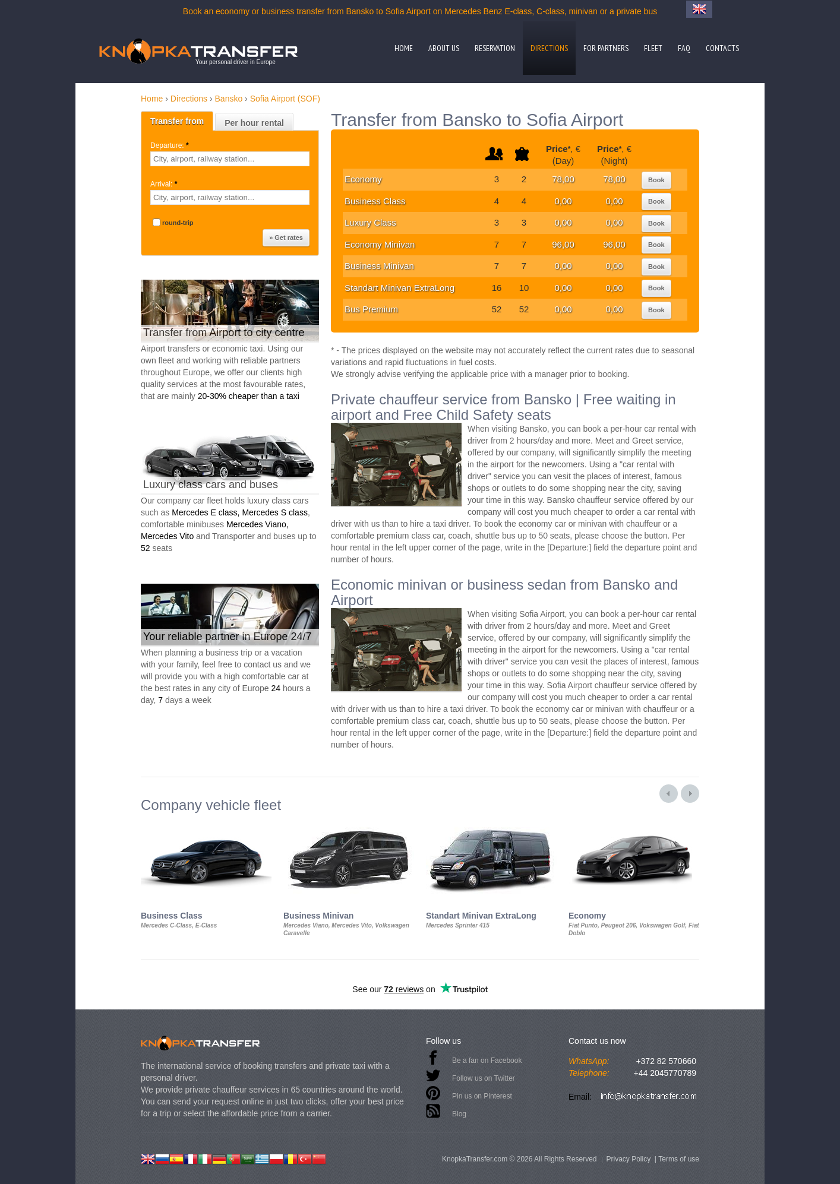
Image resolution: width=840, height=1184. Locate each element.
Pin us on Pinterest (482, 1096)
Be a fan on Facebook (487, 1060)
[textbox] (230, 158)
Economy (363, 179)
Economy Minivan (380, 244)
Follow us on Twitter (483, 1078)
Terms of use (678, 1159)
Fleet (653, 48)
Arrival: (164, 184)
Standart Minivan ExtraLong (399, 288)
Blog (459, 1114)
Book (656, 179)
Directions (549, 48)
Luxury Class (370, 222)
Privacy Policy (628, 1159)
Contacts (722, 48)
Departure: (170, 145)
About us (443, 48)
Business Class (375, 201)
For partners (606, 48)
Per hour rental (254, 123)
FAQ (684, 48)
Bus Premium (371, 309)
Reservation (495, 48)
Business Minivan (379, 266)
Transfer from (177, 121)
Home (403, 48)
